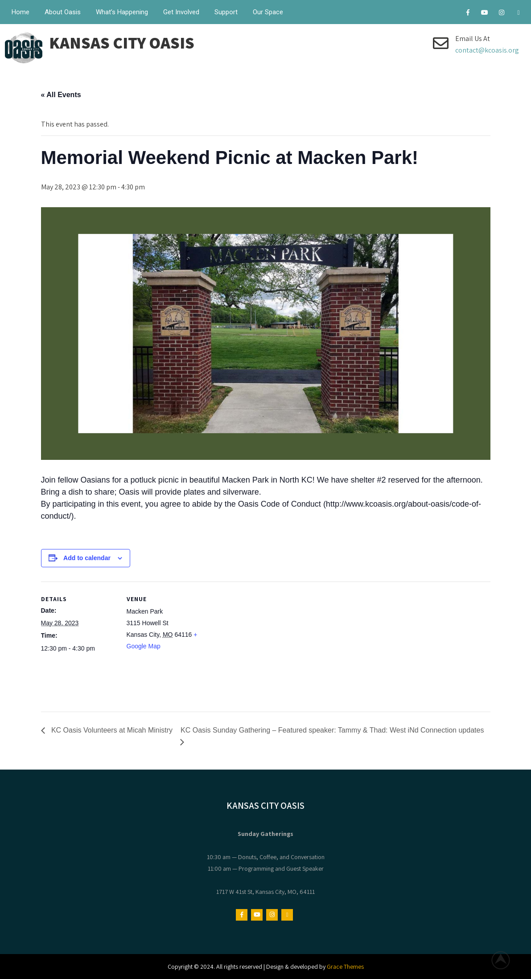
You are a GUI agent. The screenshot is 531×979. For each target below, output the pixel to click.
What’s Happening (122, 12)
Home (20, 12)
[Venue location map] (259, 643)
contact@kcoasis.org (487, 50)
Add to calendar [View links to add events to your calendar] (87, 557)
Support (226, 12)
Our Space (268, 12)
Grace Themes (345, 967)
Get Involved (181, 12)
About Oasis (63, 12)
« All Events (61, 94)
